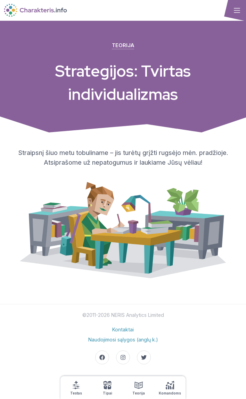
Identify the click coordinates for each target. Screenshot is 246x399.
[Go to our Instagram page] (123, 357)
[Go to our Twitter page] (144, 357)
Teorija (123, 45)
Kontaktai (123, 329)
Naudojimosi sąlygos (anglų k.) (123, 339)
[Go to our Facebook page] (102, 357)
